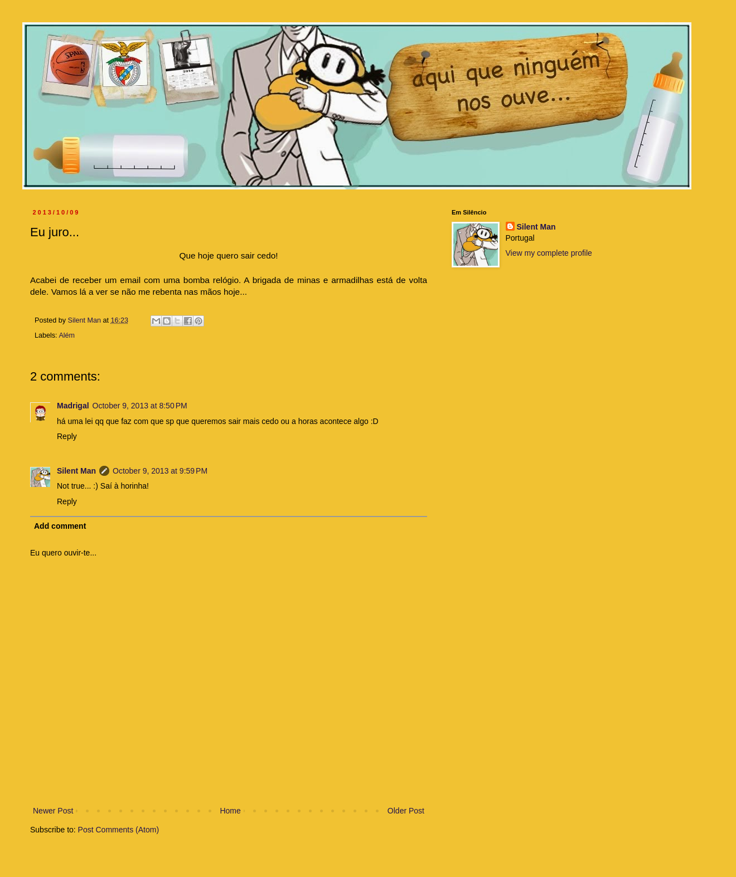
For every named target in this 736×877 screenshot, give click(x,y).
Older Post (406, 810)
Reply (67, 436)
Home (230, 810)
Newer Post (53, 810)
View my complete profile (549, 253)
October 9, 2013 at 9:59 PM (160, 470)
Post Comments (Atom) (118, 829)
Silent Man (76, 470)
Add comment (60, 526)
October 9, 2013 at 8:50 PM (140, 405)
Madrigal (73, 405)
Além (67, 335)
